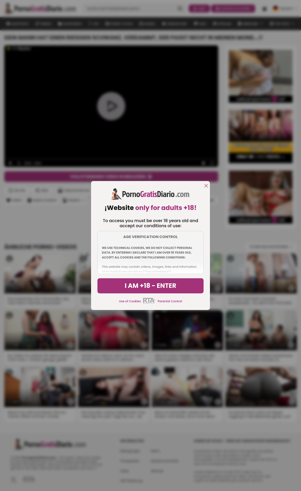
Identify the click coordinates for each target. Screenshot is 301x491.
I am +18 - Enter (150, 285)
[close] (206, 186)
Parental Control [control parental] (170, 301)
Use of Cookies (130, 301)
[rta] (149, 303)
